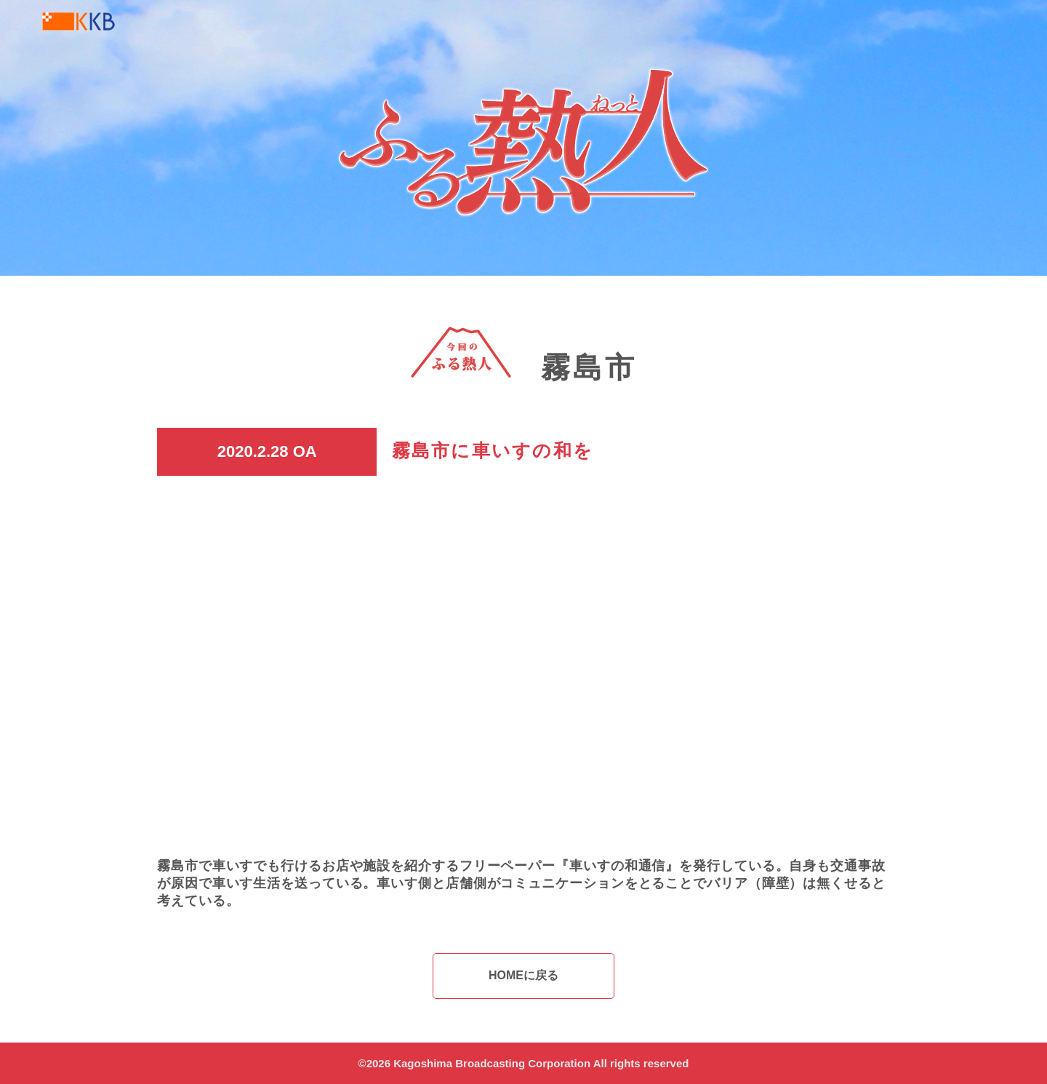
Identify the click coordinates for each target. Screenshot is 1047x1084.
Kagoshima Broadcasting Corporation (491, 1063)
